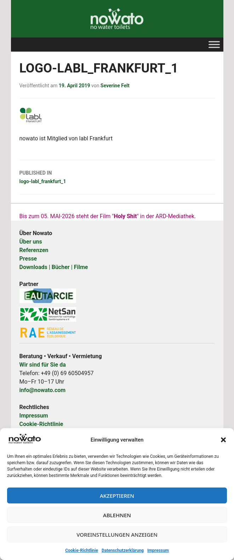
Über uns (30, 241)
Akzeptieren (117, 495)
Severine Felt (115, 85)
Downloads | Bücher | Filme (53, 267)
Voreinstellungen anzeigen (117, 534)
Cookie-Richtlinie (81, 550)
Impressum (158, 550)
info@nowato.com (42, 390)
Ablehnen (117, 515)
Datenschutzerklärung (123, 550)
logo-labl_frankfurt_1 (117, 176)
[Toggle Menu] (214, 44)
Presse (28, 258)
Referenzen (33, 250)
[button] (223, 439)
